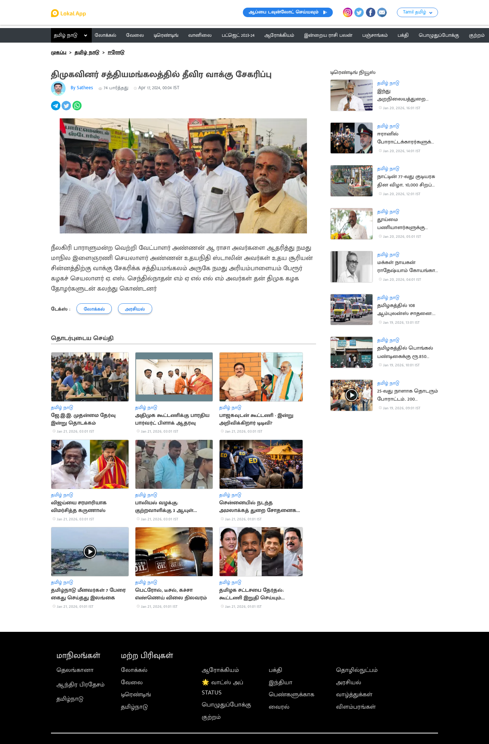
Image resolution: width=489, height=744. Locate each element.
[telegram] (56, 109)
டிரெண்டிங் (136, 694)
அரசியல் (348, 682)
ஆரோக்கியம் (220, 670)
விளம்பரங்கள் (356, 707)
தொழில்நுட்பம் (357, 670)
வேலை (132, 682)
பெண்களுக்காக (291, 694)
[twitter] (67, 109)
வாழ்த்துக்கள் (354, 694)
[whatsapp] (77, 109)
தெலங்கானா (75, 670)
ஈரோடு (116, 52)
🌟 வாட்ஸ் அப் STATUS (222, 687)
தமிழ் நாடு (66, 35)
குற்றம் (211, 717)
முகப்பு (58, 52)
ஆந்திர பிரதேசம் (80, 685)
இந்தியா (280, 682)
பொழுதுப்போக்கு (226, 705)
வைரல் (279, 707)
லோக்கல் (134, 670)
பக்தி (275, 670)
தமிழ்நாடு (69, 699)
